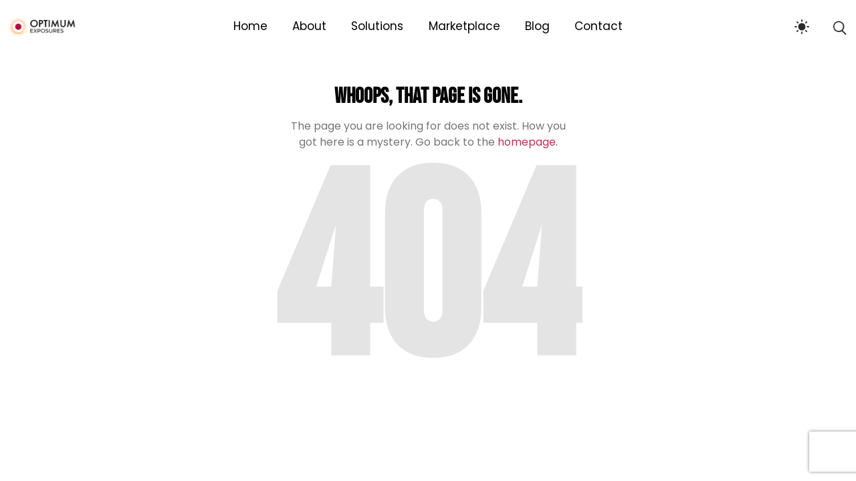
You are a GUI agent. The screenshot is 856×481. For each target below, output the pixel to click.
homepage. (528, 142)
